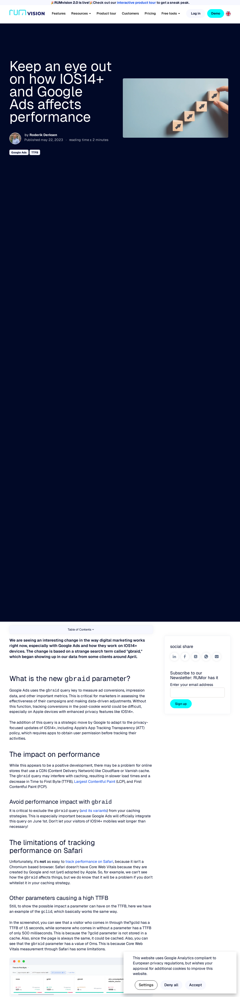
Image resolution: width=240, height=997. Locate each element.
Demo (215, 13)
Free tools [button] (170, 13)
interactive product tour (136, 2)
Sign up (181, 704)
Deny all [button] (171, 984)
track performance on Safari (89, 860)
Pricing (150, 13)
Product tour (106, 13)
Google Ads (19, 152)
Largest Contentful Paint (94, 781)
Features (59, 13)
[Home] (27, 13)
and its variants (94, 810)
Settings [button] (146, 984)
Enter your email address (191, 684)
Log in (195, 13)
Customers (130, 13)
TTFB (34, 152)
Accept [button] (195, 984)
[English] (228, 13)
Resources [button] (81, 13)
